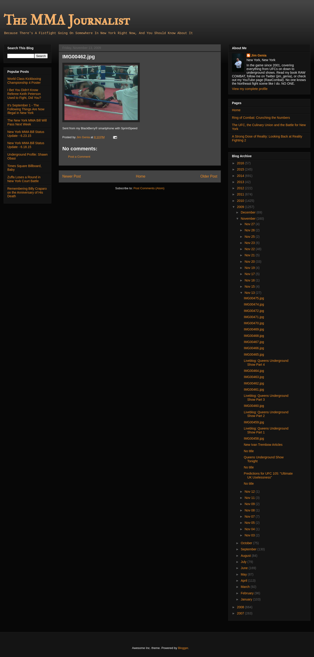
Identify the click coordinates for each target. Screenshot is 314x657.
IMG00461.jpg (254, 389)
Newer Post (71, 176)
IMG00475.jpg (254, 298)
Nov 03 (250, 535)
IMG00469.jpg (254, 329)
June (244, 568)
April (244, 580)
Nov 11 (250, 498)
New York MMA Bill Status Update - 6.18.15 (25, 145)
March (246, 587)
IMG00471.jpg (254, 317)
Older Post (208, 176)
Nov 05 (250, 523)
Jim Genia (259, 55)
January (247, 599)
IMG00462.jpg (254, 383)
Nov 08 (250, 510)
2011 (241, 194)
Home (141, 176)
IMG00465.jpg (254, 354)
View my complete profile (249, 89)
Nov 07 (250, 516)
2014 (241, 176)
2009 (241, 207)
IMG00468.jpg (254, 336)
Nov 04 (250, 529)
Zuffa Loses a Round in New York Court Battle (24, 179)
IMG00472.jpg (254, 311)
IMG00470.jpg (254, 323)
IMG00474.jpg (254, 304)
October (247, 543)
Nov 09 (250, 504)
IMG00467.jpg (254, 342)
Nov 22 (250, 249)
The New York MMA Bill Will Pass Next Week (27, 122)
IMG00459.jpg (254, 422)
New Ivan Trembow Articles (263, 444)
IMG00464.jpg (254, 371)
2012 (241, 188)
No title (249, 451)
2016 (241, 163)
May (244, 574)
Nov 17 (250, 274)
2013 (241, 182)
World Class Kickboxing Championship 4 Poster (24, 80)
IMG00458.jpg (254, 438)
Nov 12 (250, 491)
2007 (241, 613)
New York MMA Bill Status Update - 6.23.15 (25, 134)
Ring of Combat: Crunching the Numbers (261, 117)
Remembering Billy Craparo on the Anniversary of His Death (27, 192)
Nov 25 (250, 236)
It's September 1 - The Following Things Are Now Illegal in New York (25, 109)
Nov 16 (250, 280)
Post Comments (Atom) (148, 188)
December (248, 212)
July (244, 562)
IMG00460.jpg (254, 406)
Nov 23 (250, 243)
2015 (241, 169)
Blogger (183, 648)
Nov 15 (250, 286)
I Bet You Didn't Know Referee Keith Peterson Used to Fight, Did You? (24, 94)
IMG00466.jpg (254, 348)
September (249, 549)
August (246, 555)
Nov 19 (250, 268)
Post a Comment (79, 156)
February (247, 593)
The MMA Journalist (67, 20)
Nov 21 (250, 255)
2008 (241, 607)
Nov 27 (250, 224)
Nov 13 (250, 293)
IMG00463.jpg (254, 377)
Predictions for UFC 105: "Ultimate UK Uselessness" (268, 475)
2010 (241, 201)
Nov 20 (250, 261)
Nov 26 (250, 230)
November (248, 218)
